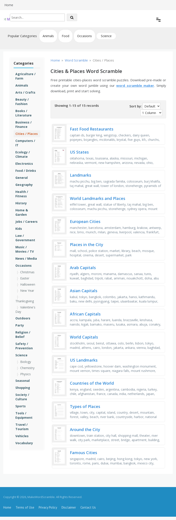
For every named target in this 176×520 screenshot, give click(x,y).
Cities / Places (26, 134)
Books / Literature (23, 113)
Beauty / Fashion (22, 101)
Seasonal (22, 381)
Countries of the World (92, 383)
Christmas (27, 272)
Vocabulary (24, 443)
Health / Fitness (21, 194)
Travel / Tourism (22, 426)
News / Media (26, 258)
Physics (25, 374)
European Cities (85, 221)
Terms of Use (25, 507)
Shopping (22, 388)
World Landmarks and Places (97, 198)
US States (79, 152)
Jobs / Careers (26, 221)
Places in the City (86, 244)
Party (19, 325)
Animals (48, 36)
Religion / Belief (22, 334)
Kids (18, 228)
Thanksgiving (24, 301)
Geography (24, 185)
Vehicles (22, 436)
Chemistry (27, 368)
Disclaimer (69, 507)
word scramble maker (135, 85)
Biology (25, 362)
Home (8, 5)
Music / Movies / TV (24, 249)
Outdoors (22, 318)
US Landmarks (84, 360)
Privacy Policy (48, 507)
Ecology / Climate (22, 154)
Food (65, 36)
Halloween (27, 284)
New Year (27, 290)
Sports (20, 406)
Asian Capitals (83, 290)
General (21, 178)
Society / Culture (22, 397)
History (21, 203)
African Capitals (85, 314)
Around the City (85, 429)
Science (106, 36)
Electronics (24, 163)
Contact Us (88, 507)
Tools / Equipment (24, 415)
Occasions (84, 36)
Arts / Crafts (25, 92)
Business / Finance (23, 124)
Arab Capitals (83, 267)
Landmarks (80, 175)
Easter (24, 278)
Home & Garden (21, 212)
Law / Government (25, 238)
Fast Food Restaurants (91, 129)
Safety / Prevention (24, 346)
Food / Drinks (25, 171)
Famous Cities (83, 452)
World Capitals (84, 337)
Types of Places (85, 406)
